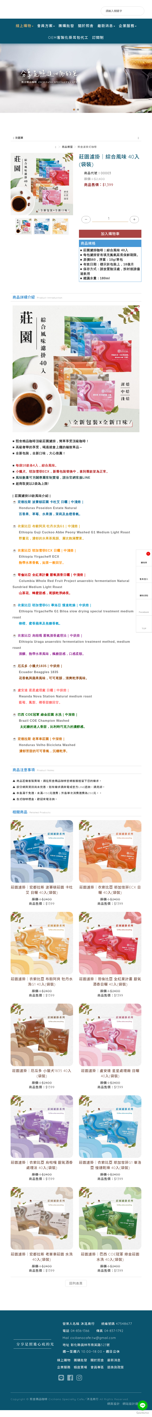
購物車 (145, 557)
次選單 (76, 144)
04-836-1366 (80, 1338)
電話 (66, 1338)
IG (96, 11)
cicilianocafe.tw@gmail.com (93, 1345)
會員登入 (144, 579)
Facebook (80, 11)
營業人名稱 (71, 1331)
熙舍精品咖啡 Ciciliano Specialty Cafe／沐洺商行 (35, 9)
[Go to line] (142, 1405)
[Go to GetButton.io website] (142, 1413)
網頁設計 (113, 1410)
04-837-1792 (113, 1338)
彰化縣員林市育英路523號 (90, 1352)
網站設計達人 (132, 1410)
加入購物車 (110, 240)
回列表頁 (76, 1290)
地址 (66, 1352)
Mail (66, 1345)
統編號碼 (108, 1331)
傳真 (99, 1338)
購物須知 (144, 596)
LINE (88, 11)
